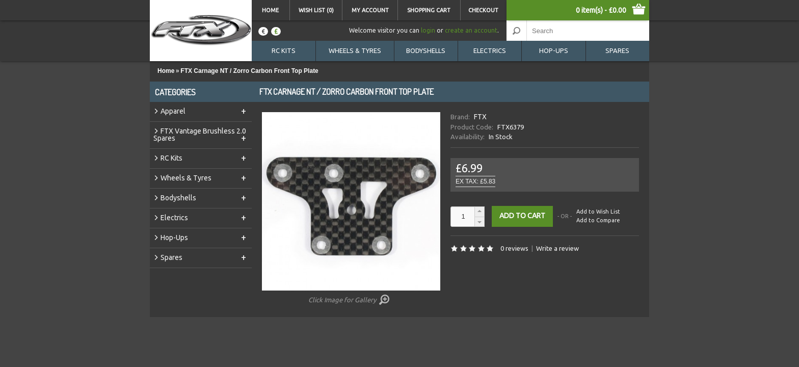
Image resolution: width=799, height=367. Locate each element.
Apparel (204, 111)
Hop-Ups (553, 50)
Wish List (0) (316, 10)
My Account (370, 10)
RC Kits (284, 50)
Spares (617, 50)
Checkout (483, 10)
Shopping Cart (428, 10)
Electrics (489, 50)
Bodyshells (425, 50)
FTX (480, 117)
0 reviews (514, 248)
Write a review (557, 248)
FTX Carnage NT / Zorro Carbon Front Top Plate (249, 70)
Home (270, 10)
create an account (471, 30)
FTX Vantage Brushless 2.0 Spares (200, 135)
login (428, 30)
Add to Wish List (598, 212)
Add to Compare (598, 220)
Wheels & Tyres (355, 50)
